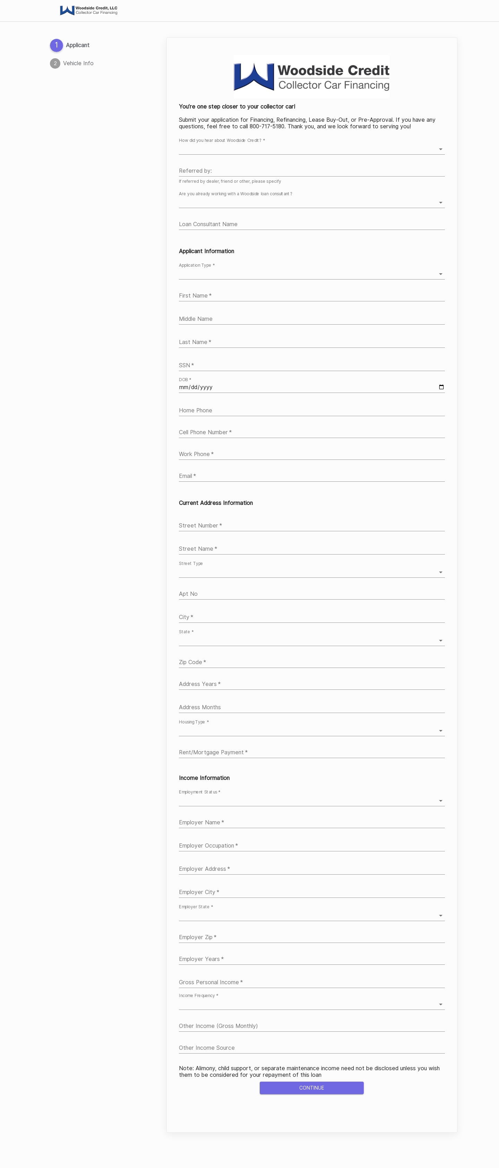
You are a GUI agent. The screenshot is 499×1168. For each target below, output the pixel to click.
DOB (185, 380)
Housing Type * (194, 722)
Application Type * (197, 265)
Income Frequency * (198, 996)
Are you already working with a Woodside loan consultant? (235, 194)
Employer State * (196, 907)
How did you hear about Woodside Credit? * (222, 141)
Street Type (191, 563)
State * (186, 632)
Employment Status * (199, 792)
